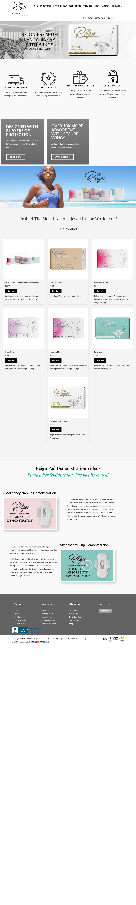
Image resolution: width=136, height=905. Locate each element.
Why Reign (73, 612)
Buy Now (11, 289)
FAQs (71, 622)
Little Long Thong (56, 281)
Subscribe (105, 609)
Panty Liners (98, 350)
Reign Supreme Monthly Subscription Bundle (22, 281)
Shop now (15, 155)
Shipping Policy (47, 612)
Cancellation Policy (48, 619)
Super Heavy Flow (101, 281)
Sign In (16, 612)
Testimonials (74, 619)
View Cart (18, 615)
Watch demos (62, 155)
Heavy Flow (9, 350)
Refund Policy (46, 615)
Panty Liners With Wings (59, 420)
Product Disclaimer (48, 622)
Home (16, 609)
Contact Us (45, 609)
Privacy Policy (19, 622)
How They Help (75, 615)
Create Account (20, 619)
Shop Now (73, 609)
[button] (133, 38)
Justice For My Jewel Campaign (74, 637)
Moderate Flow (55, 350)
